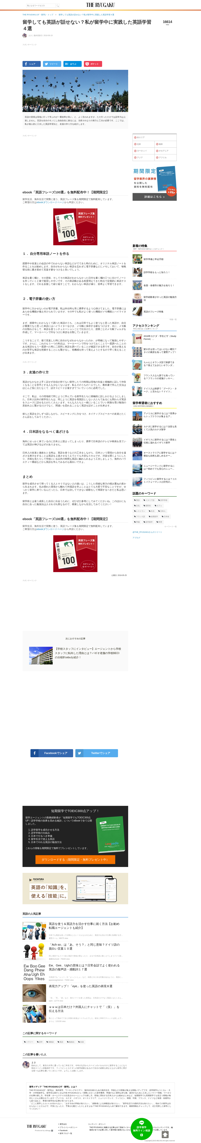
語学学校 (162, 500)
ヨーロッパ (140, 151)
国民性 (147, 506)
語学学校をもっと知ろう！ (157, 272)
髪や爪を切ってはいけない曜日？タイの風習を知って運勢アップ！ (160, 350)
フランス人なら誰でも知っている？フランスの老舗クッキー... (159, 377)
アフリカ (161, 157)
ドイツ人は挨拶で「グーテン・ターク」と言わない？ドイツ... (160, 390)
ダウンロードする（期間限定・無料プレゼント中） (75, 859)
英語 (60, 1042)
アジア (138, 157)
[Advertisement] (75, 710)
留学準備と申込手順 (153, 259)
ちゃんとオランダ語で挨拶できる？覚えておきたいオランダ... (159, 363)
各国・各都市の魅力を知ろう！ (159, 285)
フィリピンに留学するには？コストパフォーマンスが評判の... (160, 480)
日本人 (162, 511)
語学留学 (148, 522)
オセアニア (162, 151)
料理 (159, 522)
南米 (159, 144)
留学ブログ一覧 (66, 1133)
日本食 (165, 517)
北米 (137, 144)
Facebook (64, 1130)
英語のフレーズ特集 (153, 311)
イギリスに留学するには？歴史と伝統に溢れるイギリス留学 (160, 441)
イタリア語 (149, 500)
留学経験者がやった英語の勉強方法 (160, 298)
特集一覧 (173, 319)
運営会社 (63, 1124)
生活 (151, 511)
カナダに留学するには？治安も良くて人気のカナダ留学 (160, 428)
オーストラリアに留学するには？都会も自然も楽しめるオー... (160, 454)
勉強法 (70, 1042)
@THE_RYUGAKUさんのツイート (147, 532)
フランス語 (139, 517)
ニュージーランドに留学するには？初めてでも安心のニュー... (159, 467)
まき (33, 1062)
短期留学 (153, 517)
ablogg (49, 1130)
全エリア (139, 137)
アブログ (136, 538)
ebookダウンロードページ (50, 202)
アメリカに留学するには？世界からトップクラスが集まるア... (160, 415)
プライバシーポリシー (68, 1127)
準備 (137, 522)
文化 (137, 506)
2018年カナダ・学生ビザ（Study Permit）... (160, 337)
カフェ (158, 506)
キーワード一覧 (170, 527)
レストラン (139, 511)
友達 (81, 1042)
